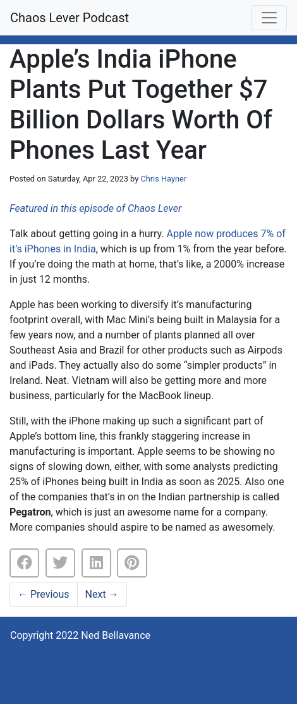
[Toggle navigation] (269, 17)
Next (102, 594)
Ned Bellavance (115, 635)
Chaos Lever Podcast (69, 17)
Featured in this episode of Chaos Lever (95, 208)
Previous (44, 594)
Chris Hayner (163, 178)
